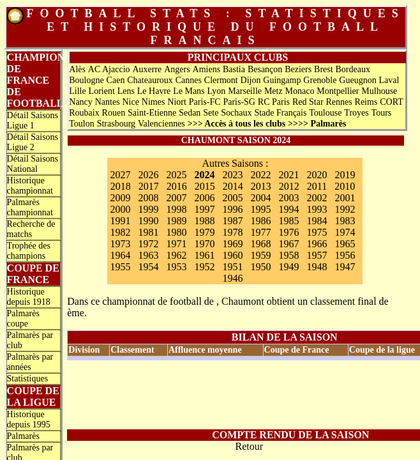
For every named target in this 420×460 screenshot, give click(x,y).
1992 (344, 209)
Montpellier (338, 91)
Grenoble (319, 80)
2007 (176, 197)
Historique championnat (30, 185)
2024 (204, 174)
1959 (260, 255)
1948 (316, 266)
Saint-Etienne (152, 113)
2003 (288, 197)
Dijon (251, 80)
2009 (120, 197)
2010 (344, 186)
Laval (389, 80)
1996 (232, 209)
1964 (120, 255)
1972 (148, 243)
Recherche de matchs (31, 229)
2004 (260, 197)
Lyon (216, 91)
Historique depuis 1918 (28, 297)
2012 (289, 186)
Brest (323, 69)
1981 (148, 232)
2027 (120, 174)
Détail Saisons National (33, 164)
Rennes (339, 102)
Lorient (102, 91)
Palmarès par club (30, 340)
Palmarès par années (30, 362)
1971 (176, 243)
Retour (249, 446)
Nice (130, 102)
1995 (260, 209)
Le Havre (153, 91)
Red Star (308, 102)
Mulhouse (379, 91)
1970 (204, 243)
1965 (344, 243)
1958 (288, 255)
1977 (260, 232)
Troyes (356, 113)
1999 (148, 209)
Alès (77, 69)
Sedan (189, 113)
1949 (288, 266)
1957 (316, 255)
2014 (233, 186)
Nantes (107, 102)
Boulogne (86, 80)
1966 (316, 243)
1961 (204, 255)
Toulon (81, 123)
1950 (260, 266)
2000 (120, 209)
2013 (261, 186)
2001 (344, 197)
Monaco (300, 91)
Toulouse (325, 113)
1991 (120, 220)
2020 (316, 174)
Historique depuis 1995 (28, 419)
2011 (317, 186)
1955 (120, 266)
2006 (204, 197)
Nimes (153, 102)
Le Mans (188, 91)
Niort (176, 102)
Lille (77, 91)
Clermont (221, 80)
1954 (148, 266)
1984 (316, 220)
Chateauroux (150, 80)
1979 (204, 232)
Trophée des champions (28, 251)
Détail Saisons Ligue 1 (33, 120)
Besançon (265, 69)
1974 (344, 232)
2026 (148, 174)
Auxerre (146, 69)
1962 (176, 255)
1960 (232, 255)
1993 (316, 209)
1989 (176, 220)
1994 (288, 209)
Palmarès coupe (23, 318)
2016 (177, 186)
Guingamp (282, 80)
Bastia (234, 69)
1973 (120, 243)
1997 (204, 209)
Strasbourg (116, 123)
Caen (116, 80)
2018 (120, 186)
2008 (148, 197)
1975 (316, 232)
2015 (205, 186)
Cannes (189, 80)
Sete (210, 113)
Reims (366, 102)
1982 (120, 232)
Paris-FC (205, 102)
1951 (232, 266)
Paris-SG (239, 102)
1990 (148, 220)
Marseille (245, 91)
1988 (204, 220)
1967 (288, 243)
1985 (288, 220)
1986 (260, 220)
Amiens (207, 69)
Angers (177, 69)
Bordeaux (353, 69)
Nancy (81, 102)
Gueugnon (357, 80)
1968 (260, 243)
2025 (176, 174)
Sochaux (236, 113)
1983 (344, 220)
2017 (149, 186)
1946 (232, 278)
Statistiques (28, 378)
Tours (381, 113)
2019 (344, 174)
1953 (176, 266)
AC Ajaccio (109, 69)
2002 (316, 197)
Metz (273, 91)
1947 (344, 266)
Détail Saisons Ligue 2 (33, 142)
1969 (232, 243)
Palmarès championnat (30, 207)
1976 (288, 232)
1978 (232, 232)
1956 (344, 255)
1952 (204, 266)
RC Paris (274, 102)
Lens (126, 91)
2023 (232, 174)
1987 (232, 220)
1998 (176, 209)
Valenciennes (161, 123)
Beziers (298, 69)
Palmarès (23, 436)
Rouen (114, 113)
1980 (176, 232)
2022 (260, 174)
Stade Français (280, 113)
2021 (288, 174)
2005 (232, 197)
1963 (148, 255)
